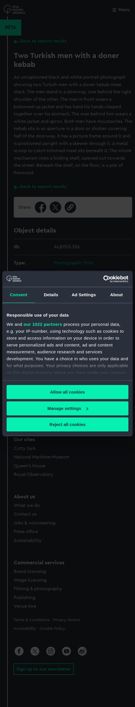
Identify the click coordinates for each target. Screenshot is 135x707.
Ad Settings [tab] (84, 294)
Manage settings (67, 408)
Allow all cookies (67, 392)
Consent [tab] (18, 294)
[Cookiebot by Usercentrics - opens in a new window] (103, 279)
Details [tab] (51, 294)
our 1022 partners (43, 324)
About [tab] (116, 294)
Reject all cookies (67, 424)
